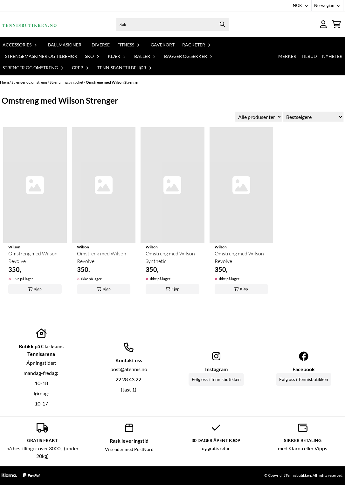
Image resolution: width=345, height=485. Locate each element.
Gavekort (163, 44)
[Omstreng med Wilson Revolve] (103, 185)
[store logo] (30, 24)
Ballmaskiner (64, 44)
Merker (287, 56)
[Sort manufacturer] (258, 117)
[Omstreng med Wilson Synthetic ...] (172, 185)
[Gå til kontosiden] (323, 24)
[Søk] (172, 24)
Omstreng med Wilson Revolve (101, 257)
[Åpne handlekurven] (336, 24)
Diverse (101, 44)
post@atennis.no (128, 369)
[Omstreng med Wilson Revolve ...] (35, 185)
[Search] (222, 24)
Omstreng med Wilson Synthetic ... (170, 257)
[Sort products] (313, 117)
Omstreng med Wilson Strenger (112, 82)
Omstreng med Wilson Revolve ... (33, 257)
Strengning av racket (67, 82)
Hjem (5, 82)
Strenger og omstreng (29, 82)
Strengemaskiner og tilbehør (41, 56)
